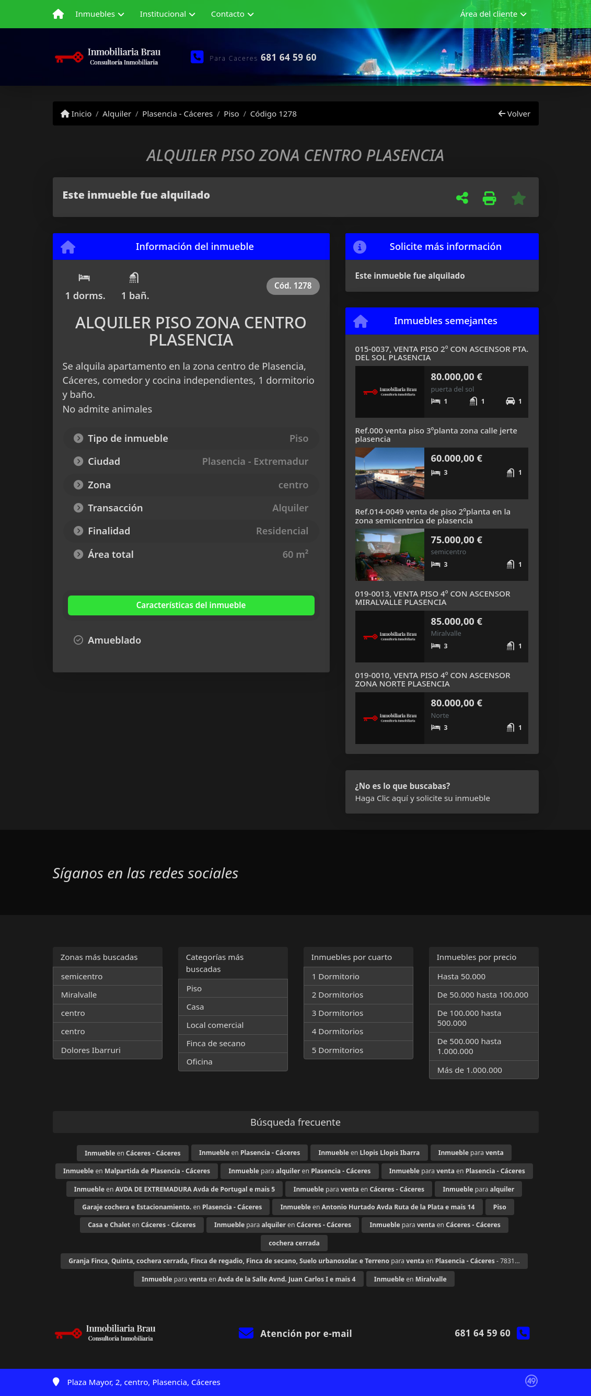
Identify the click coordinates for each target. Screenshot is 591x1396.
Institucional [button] (163, 13)
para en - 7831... (294, 1260)
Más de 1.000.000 (469, 1070)
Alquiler (116, 113)
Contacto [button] (228, 13)
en (132, 1153)
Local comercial (215, 1025)
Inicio (76, 113)
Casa (195, 1006)
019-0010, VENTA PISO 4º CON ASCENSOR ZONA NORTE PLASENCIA (433, 679)
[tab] (130, 605)
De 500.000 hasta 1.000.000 (469, 1046)
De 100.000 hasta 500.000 (469, 1018)
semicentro (82, 976)
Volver (514, 113)
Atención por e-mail (295, 1334)
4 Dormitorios (338, 1031)
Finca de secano (216, 1043)
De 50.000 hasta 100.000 (482, 994)
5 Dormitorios (338, 1050)
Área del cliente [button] (489, 13)
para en (300, 1170)
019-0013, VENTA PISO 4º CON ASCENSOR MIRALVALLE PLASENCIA (433, 598)
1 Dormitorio (336, 976)
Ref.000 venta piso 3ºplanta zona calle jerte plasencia (436, 434)
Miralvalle (79, 994)
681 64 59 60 (289, 57)
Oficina (200, 1061)
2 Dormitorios (338, 994)
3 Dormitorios (338, 1013)
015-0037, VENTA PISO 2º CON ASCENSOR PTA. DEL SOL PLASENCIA (442, 353)
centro (73, 1013)
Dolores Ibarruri (91, 1050)
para (471, 1152)
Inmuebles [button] (95, 13)
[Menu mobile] (58, 14)
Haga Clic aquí (381, 798)
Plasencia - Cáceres (177, 113)
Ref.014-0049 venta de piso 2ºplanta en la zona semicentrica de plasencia (433, 515)
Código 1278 (273, 113)
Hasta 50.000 (461, 976)
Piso (231, 113)
